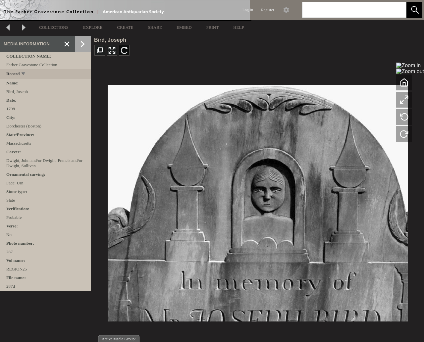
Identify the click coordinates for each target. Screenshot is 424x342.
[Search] (346, 10)
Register (267, 10)
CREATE (125, 27)
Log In (247, 10)
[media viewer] (257, 201)
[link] (396, 9)
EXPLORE (93, 27)
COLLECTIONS (54, 27)
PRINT (212, 27)
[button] (414, 10)
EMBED (184, 27)
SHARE (155, 27)
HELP (238, 27)
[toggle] (23, 74)
